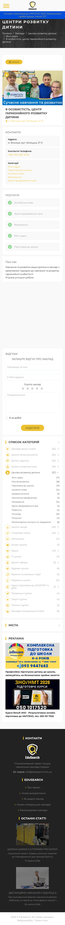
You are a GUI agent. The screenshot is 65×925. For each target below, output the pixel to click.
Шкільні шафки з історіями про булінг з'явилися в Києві (32, 849)
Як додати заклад (33, 798)
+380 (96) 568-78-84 (19, 154)
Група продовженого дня (22, 180)
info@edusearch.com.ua (38, 772)
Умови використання (34, 793)
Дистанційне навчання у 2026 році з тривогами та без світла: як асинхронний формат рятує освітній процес (32, 893)
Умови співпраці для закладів (34, 804)
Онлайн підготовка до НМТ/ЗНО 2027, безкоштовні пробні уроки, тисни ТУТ (32, 15)
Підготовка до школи (20, 170)
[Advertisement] (32, 315)
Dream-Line (41, 920)
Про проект (33, 787)
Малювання (15, 177)
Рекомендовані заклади (33, 810)
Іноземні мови (16, 173)
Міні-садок (14, 166)
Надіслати (32, 428)
